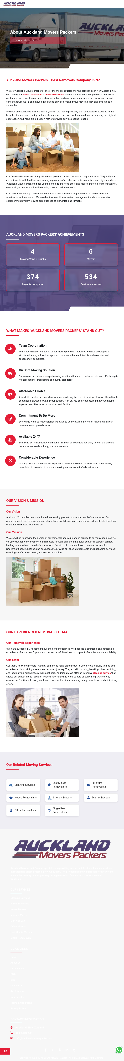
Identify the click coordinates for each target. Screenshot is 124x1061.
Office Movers (18, 926)
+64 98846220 (24, 1033)
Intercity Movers (19, 915)
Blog (12, 980)
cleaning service (102, 673)
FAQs (13, 974)
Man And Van (17, 920)
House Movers (18, 909)
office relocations (54, 94)
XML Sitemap (96, 1058)
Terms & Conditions (21, 1002)
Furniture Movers (19, 903)
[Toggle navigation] (117, 4)
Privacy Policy (18, 1008)
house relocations (32, 94)
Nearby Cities (17, 997)
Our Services (17, 968)
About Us (15, 962)
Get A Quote (17, 991)
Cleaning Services (20, 898)
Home (16, 40)
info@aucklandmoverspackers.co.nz (35, 1038)
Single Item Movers (20, 937)
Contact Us (16, 985)
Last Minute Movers (21, 932)
